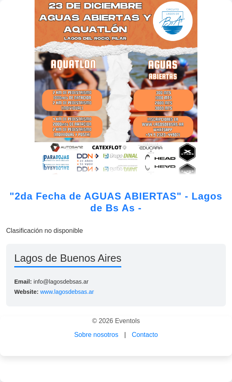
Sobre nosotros (96, 334)
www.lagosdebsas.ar (67, 292)
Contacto (145, 334)
